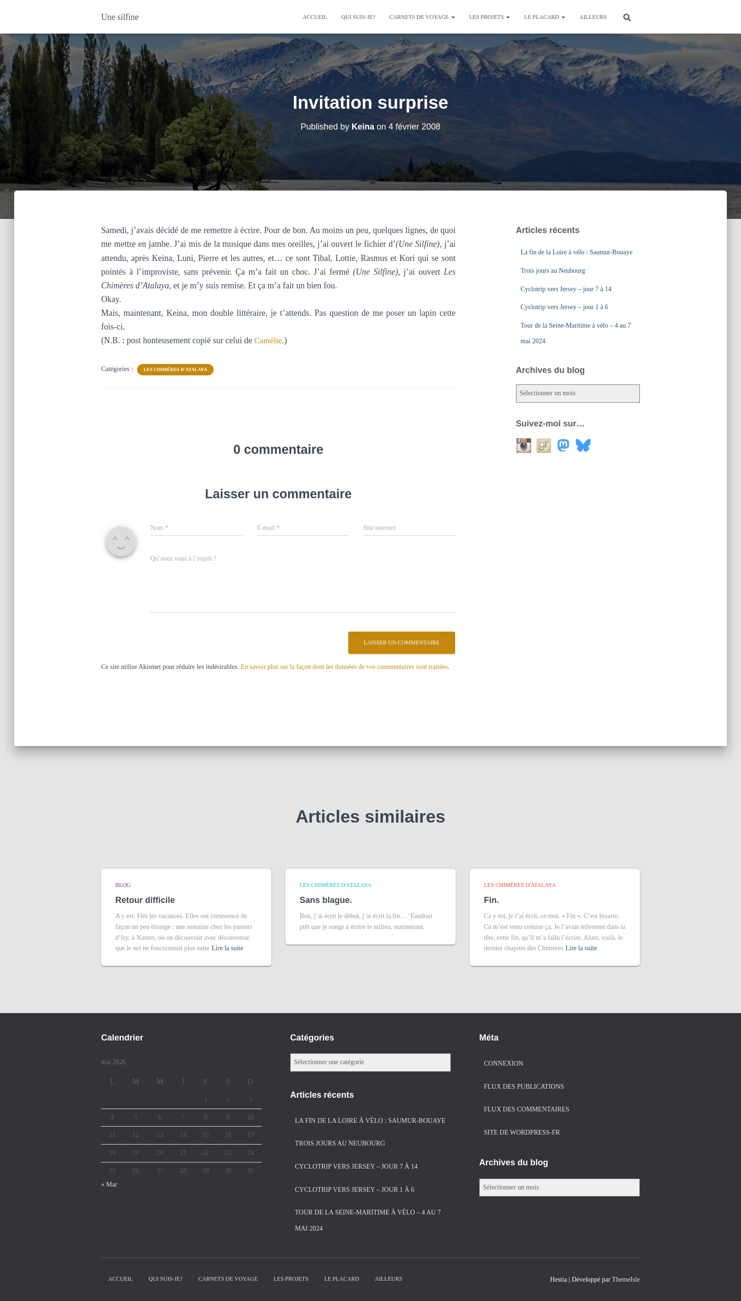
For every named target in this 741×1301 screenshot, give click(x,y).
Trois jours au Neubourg (553, 270)
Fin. (491, 900)
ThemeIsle (626, 1279)
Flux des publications (524, 1086)
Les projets (489, 17)
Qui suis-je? (358, 17)
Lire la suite (227, 948)
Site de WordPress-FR (522, 1132)
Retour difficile (145, 900)
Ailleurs (593, 17)
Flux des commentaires (526, 1109)
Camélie (268, 340)
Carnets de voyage (422, 17)
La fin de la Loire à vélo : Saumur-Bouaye (577, 252)
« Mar (109, 1184)
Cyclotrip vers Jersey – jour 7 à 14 (566, 289)
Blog (123, 885)
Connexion (503, 1063)
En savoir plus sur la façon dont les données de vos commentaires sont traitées (344, 666)
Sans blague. (326, 900)
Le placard (544, 17)
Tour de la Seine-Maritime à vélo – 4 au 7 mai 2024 (368, 1220)
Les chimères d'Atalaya (175, 369)
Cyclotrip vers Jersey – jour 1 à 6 (564, 307)
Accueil (314, 17)
